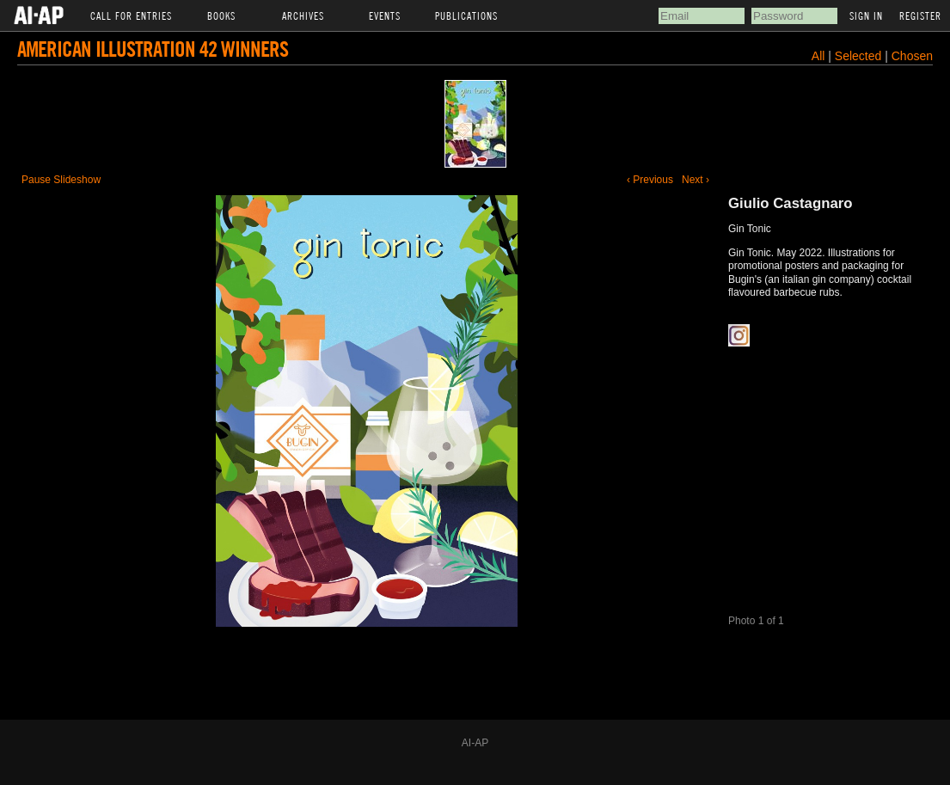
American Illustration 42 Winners (152, 48)
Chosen (912, 56)
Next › (695, 180)
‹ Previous (650, 180)
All (818, 56)
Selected (860, 56)
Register (920, 15)
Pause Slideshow (61, 180)
